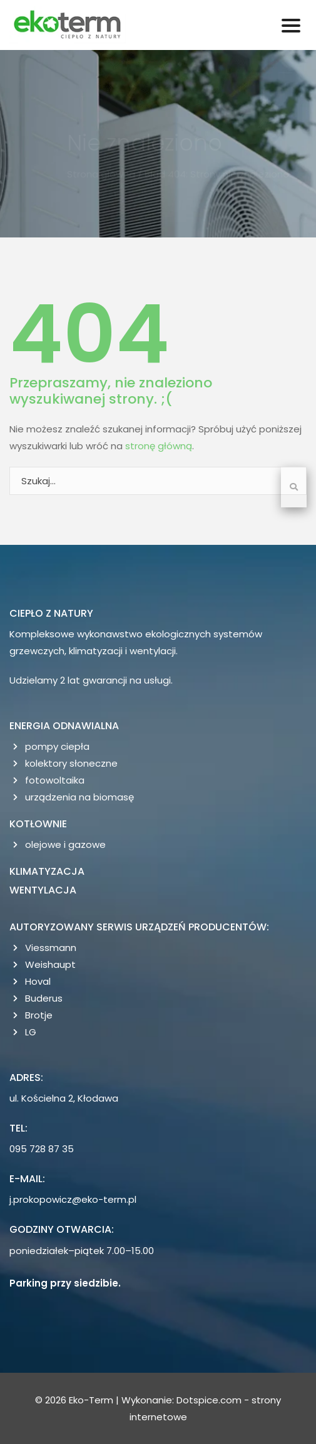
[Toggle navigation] (291, 24)
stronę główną (158, 445)
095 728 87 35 (41, 1148)
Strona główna (103, 174)
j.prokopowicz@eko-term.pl (72, 1199)
